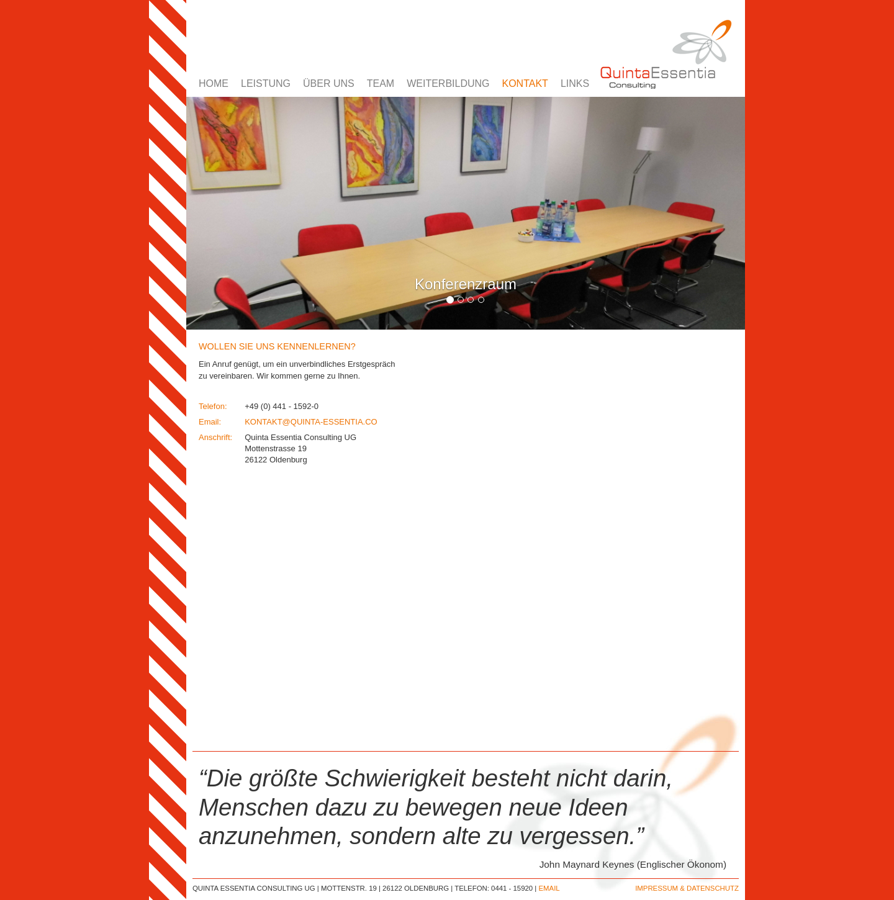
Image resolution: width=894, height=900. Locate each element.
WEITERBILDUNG (448, 83)
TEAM (380, 83)
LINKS (575, 83)
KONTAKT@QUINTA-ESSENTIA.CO (311, 421)
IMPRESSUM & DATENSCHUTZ (687, 888)
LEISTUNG (266, 83)
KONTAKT (525, 83)
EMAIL (548, 888)
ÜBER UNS (328, 83)
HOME (213, 83)
